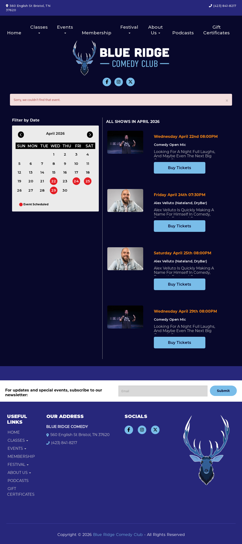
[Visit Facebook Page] (107, 82)
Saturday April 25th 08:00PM (182, 253)
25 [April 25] (88, 181)
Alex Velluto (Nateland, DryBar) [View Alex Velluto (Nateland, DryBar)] (180, 203)
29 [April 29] (53, 190)
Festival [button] (129, 29)
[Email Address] (162, 391)
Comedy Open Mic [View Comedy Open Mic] (170, 145)
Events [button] (65, 29)
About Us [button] (155, 30)
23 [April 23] (65, 181)
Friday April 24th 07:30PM (179, 195)
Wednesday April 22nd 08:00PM (186, 136)
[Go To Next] (90, 133)
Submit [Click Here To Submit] (223, 391)
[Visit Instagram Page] (118, 82)
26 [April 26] (19, 190)
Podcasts (183, 33)
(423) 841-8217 (224, 6)
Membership (96, 33)
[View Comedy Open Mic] (125, 142)
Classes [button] (39, 29)
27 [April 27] (30, 190)
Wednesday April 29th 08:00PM (185, 311)
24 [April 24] (76, 181)
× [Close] (226, 100)
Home (14, 33)
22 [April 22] (53, 181)
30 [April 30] (64, 190)
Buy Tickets (179, 168)
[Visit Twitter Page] (130, 82)
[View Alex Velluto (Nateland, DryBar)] (125, 200)
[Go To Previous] (21, 133)
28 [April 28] (42, 190)
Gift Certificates (216, 30)
